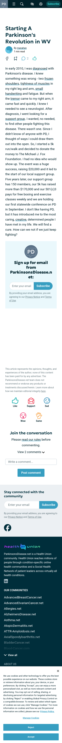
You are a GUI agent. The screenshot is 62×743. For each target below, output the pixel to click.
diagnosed (40, 68)
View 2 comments (30, 452)
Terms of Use (34, 517)
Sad (45, 402)
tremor (15, 99)
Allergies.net (12, 609)
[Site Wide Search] (22, 4)
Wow (21, 417)
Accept (31, 737)
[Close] (58, 671)
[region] (31, 704)
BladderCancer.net (17, 642)
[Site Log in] (41, 4)
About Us (10, 664)
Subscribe (53, 3)
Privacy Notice (32, 297)
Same (37, 417)
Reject (31, 727)
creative (20, 219)
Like (14, 402)
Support (29, 402)
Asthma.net (12, 620)
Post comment (31, 472)
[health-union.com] (22, 546)
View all (10, 655)
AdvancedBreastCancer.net (23, 597)
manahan (22, 48)
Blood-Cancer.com (17, 648)
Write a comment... (20, 461)
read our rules (31, 439)
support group (15, 119)
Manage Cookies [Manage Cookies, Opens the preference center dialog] (31, 718)
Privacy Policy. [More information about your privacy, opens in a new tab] (47, 711)
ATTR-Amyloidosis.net (19, 631)
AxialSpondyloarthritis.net (22, 637)
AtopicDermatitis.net (18, 626)
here (43, 391)
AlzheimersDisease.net (20, 614)
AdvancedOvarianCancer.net (23, 603)
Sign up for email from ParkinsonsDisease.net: (31, 269)
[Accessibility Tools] (32, 4)
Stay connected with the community (24, 494)
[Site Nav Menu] (14, 4)
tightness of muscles (35, 83)
